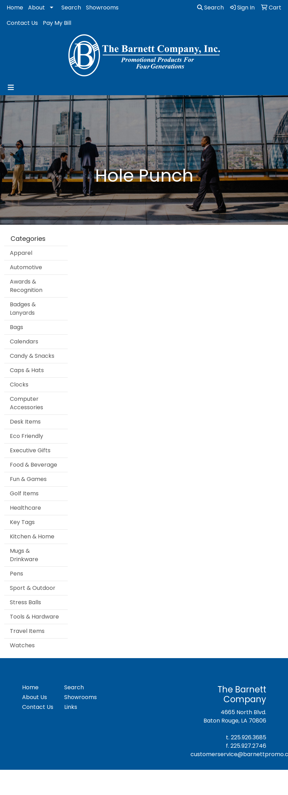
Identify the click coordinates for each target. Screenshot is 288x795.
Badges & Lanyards (23, 308)
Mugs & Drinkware (24, 555)
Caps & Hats (27, 370)
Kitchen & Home (32, 536)
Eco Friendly (26, 436)
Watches (22, 645)
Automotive (26, 267)
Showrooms (102, 8)
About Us (34, 697)
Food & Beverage (33, 465)
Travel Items (27, 631)
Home (15, 8)
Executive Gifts (30, 450)
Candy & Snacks (32, 356)
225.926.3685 (248, 737)
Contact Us (22, 23)
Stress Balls (25, 602)
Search (71, 8)
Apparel (21, 253)
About (36, 8)
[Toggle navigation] (11, 87)
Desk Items (25, 422)
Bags (16, 327)
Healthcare (25, 508)
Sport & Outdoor (32, 588)
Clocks (19, 385)
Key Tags (22, 522)
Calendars (24, 341)
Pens (16, 574)
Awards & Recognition (26, 286)
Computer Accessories (26, 403)
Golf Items (24, 493)
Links (70, 707)
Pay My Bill (57, 23)
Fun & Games (28, 479)
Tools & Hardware (34, 617)
